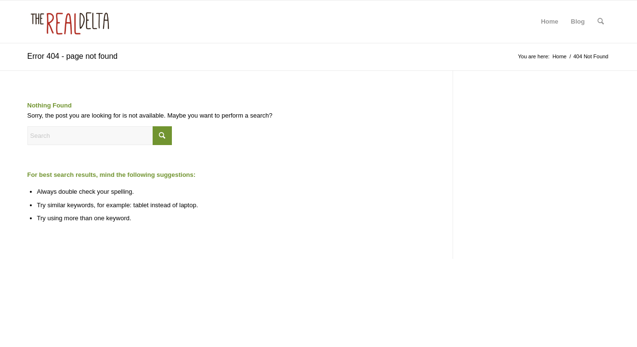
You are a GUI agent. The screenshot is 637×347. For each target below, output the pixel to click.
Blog (578, 21)
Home (549, 21)
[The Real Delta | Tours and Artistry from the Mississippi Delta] (69, 21)
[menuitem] (600, 21)
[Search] (600, 21)
